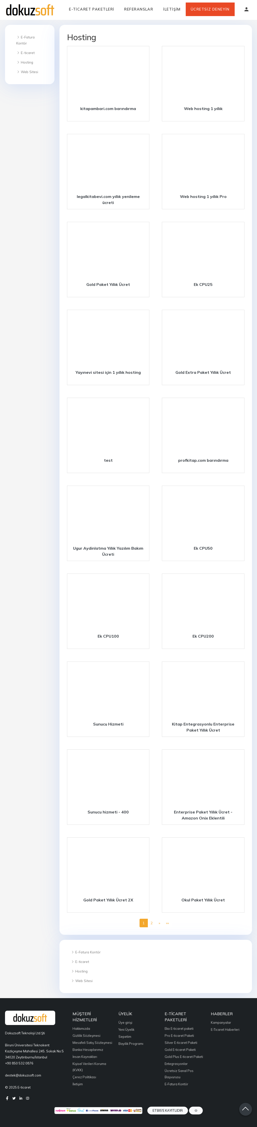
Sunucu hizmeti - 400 (108, 811)
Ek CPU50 (203, 548)
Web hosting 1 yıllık (203, 108)
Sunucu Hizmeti (108, 724)
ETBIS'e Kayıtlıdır (168, 1110)
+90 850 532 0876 (19, 1063)
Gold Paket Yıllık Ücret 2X (108, 899)
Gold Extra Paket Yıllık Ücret (203, 372)
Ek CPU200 (203, 636)
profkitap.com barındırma (203, 460)
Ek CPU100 (108, 636)
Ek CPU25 (203, 284)
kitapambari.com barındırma (108, 108)
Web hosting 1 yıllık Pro (203, 196)
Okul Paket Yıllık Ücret (203, 899)
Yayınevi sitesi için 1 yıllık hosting (108, 372)
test (108, 460)
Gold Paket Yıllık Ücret (108, 284)
